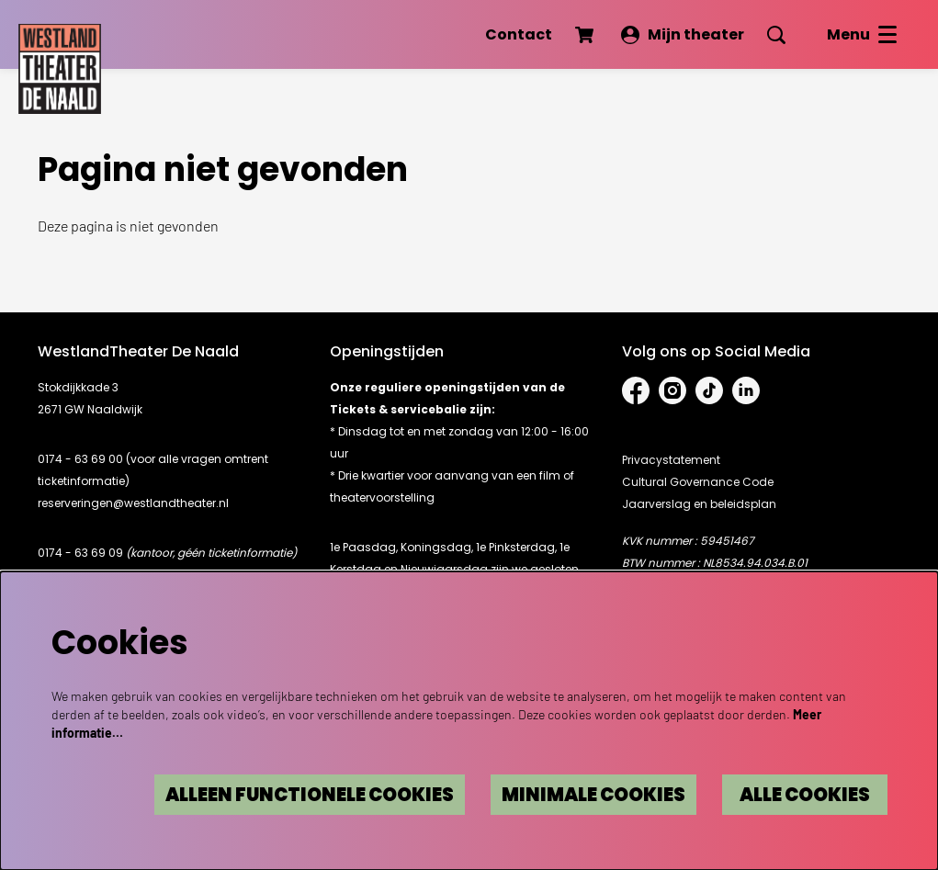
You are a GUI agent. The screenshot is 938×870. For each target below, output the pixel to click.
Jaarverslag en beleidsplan (699, 504)
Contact (518, 34)
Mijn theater (682, 34)
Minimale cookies (593, 795)
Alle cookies (805, 795)
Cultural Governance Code (698, 482)
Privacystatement (671, 460)
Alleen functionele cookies (309, 795)
